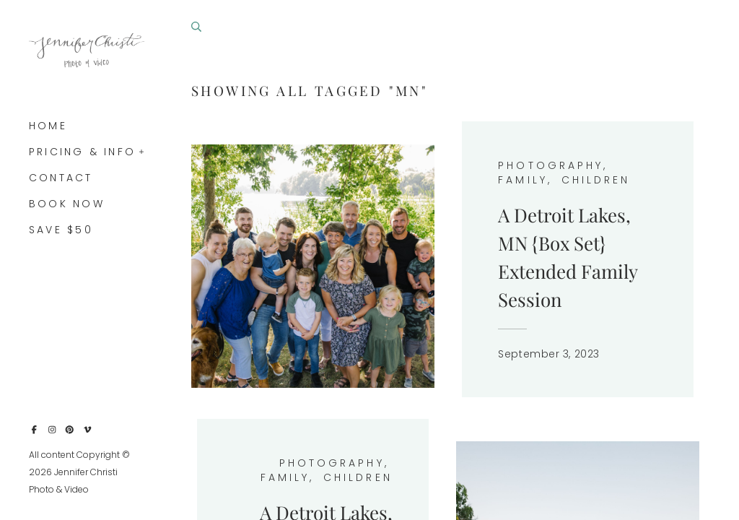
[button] (142, 150)
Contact (61, 177)
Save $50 (61, 229)
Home (48, 125)
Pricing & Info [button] (82, 151)
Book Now (67, 203)
